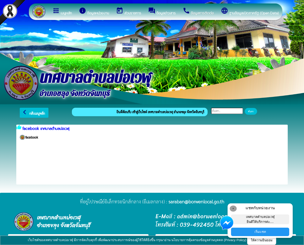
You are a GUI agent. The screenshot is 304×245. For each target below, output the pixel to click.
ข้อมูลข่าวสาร (162, 11)
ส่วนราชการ (128, 11)
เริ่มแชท (260, 232)
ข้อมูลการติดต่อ (198, 11)
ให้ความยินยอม (262, 240)
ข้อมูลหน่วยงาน (94, 11)
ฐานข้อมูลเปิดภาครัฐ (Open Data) (250, 11)
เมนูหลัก (62, 11)
